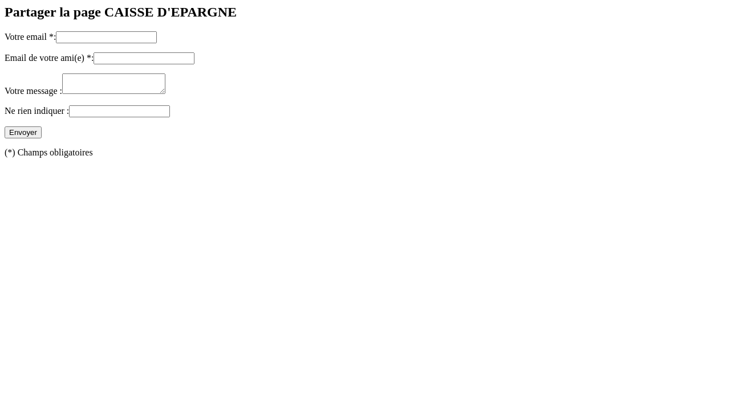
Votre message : (33, 94)
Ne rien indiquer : (37, 114)
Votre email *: (30, 37)
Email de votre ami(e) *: (49, 58)
